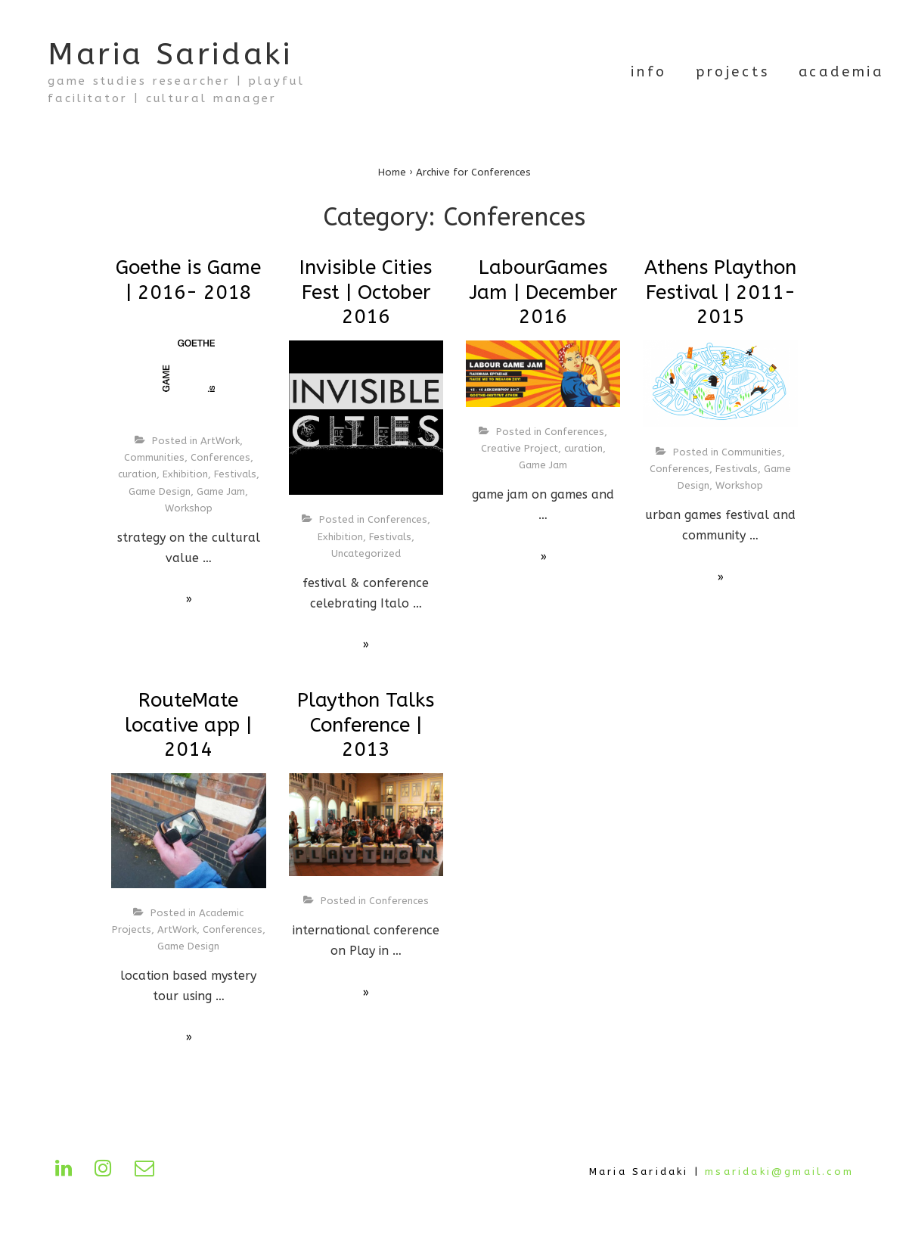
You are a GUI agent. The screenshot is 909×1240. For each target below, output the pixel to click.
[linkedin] (69, 1173)
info (649, 72)
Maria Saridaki (170, 54)
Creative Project (519, 448)
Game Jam (221, 491)
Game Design (160, 491)
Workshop (189, 508)
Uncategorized (366, 553)
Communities (154, 457)
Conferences (220, 457)
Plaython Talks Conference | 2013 (365, 724)
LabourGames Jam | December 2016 (543, 292)
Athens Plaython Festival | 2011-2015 (720, 292)
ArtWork (220, 440)
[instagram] (109, 1173)
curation (137, 474)
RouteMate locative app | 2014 (188, 724)
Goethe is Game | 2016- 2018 (188, 280)
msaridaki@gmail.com (779, 1171)
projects (732, 72)
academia (841, 72)
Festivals (235, 474)
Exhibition (185, 474)
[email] (147, 1173)
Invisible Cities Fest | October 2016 (365, 292)
